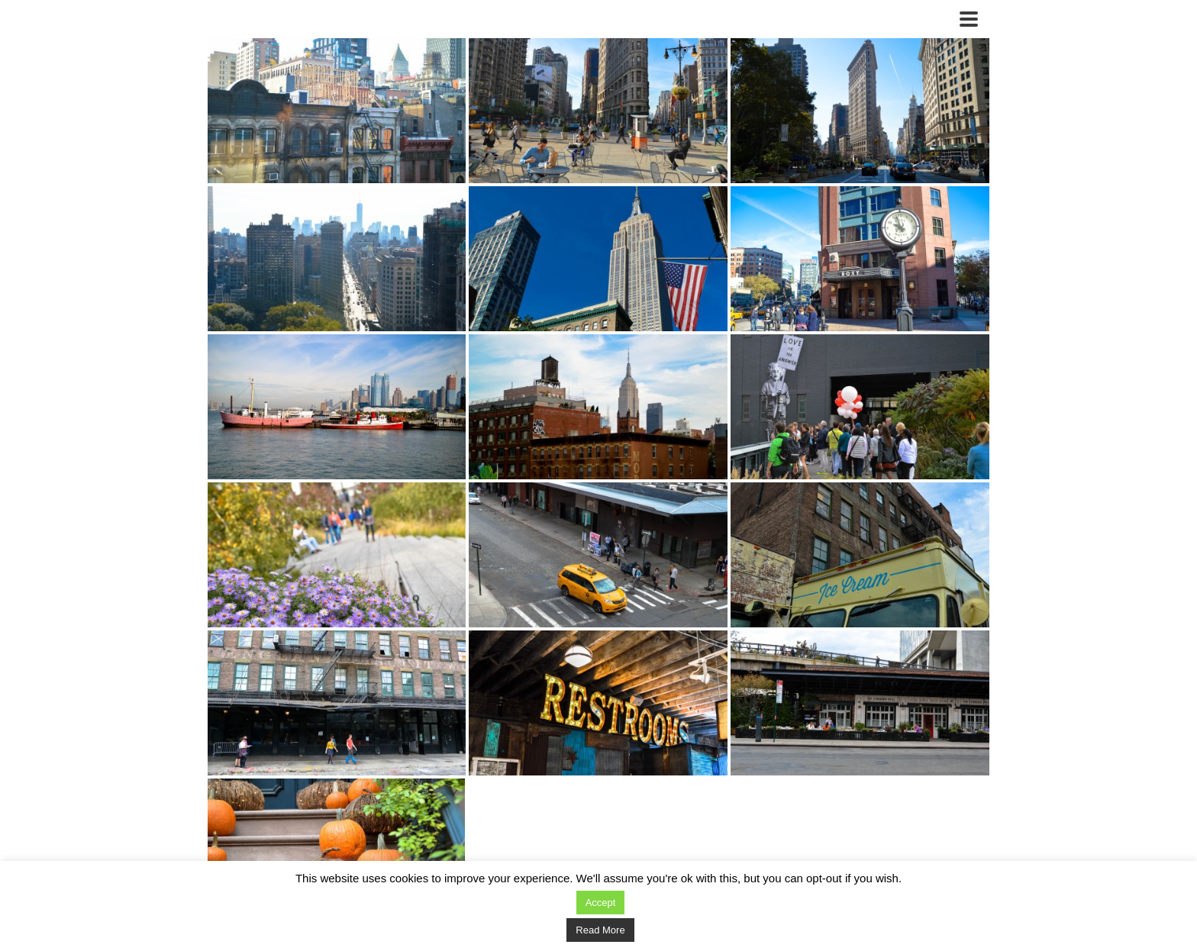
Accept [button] (601, 902)
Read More (600, 930)
